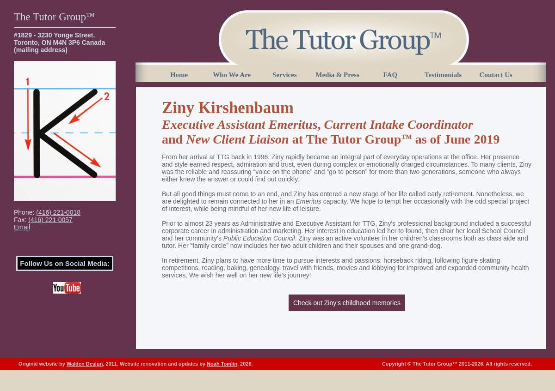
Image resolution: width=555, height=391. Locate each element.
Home (179, 74)
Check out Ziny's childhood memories (347, 303)
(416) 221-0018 (58, 212)
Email (22, 227)
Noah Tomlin (222, 364)
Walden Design (85, 364)
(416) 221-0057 (50, 219)
